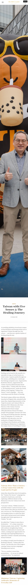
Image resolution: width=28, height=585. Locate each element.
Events (14, 303)
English (25, 1)
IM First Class (14, 2)
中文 (25, 3)
